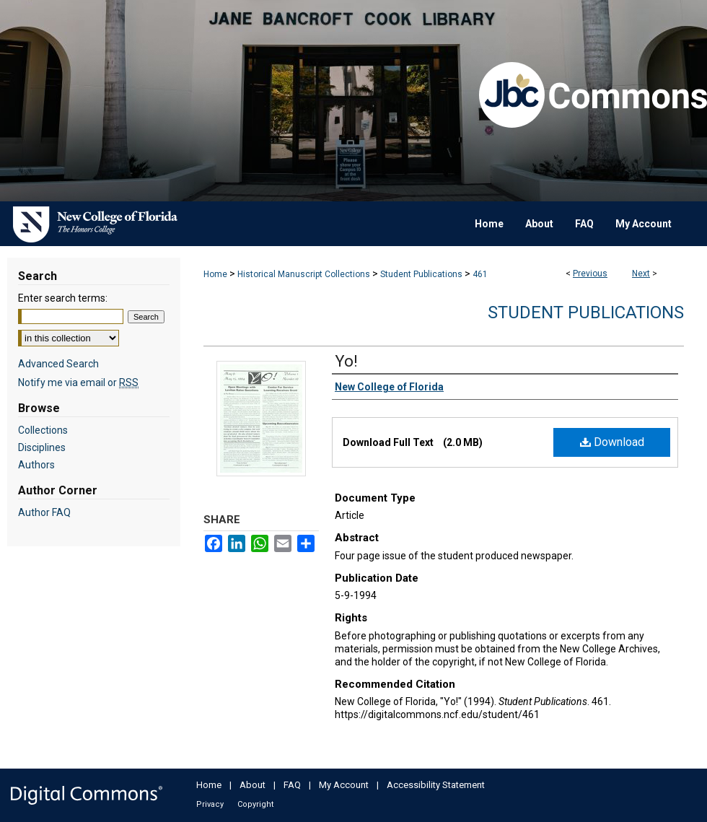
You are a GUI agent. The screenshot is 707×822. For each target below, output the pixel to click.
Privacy (210, 804)
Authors (36, 465)
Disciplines (42, 447)
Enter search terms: (62, 298)
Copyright (255, 804)
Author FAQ (44, 512)
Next (641, 273)
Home (215, 274)
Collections (43, 430)
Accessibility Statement (436, 784)
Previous (590, 273)
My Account (344, 784)
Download (612, 442)
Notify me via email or (78, 382)
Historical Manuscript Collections (303, 274)
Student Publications (421, 274)
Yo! (346, 361)
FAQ (292, 784)
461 (480, 274)
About (252, 784)
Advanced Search (58, 364)
